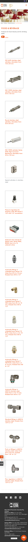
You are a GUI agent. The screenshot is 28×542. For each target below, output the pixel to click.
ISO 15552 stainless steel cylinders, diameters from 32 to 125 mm (13, 91)
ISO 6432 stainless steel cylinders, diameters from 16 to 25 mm (13, 61)
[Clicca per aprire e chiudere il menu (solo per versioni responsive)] (26, 5)
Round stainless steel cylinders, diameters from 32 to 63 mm (13, 121)
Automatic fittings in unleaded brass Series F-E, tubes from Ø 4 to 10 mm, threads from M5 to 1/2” (13, 272)
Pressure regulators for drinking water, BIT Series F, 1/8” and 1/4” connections (14, 211)
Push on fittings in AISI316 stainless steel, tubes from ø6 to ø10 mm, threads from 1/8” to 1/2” (13, 451)
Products (5, 23)
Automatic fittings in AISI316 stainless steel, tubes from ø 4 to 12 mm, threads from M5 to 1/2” (13, 391)
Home (2, 23)
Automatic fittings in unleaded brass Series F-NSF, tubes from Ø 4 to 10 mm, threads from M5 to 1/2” (13, 303)
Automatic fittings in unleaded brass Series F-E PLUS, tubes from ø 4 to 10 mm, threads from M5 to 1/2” (13, 333)
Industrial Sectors (11, 23)
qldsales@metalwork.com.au (12, 535)
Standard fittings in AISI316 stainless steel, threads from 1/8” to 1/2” (14, 420)
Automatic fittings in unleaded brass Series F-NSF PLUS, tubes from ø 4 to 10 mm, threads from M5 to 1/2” (14, 363)
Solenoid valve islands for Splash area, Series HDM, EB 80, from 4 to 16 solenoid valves (13, 242)
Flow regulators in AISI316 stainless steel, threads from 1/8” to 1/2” (14, 480)
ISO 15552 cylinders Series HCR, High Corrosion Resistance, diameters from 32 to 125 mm (13, 152)
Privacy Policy (14, 538)
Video (6, 37)
